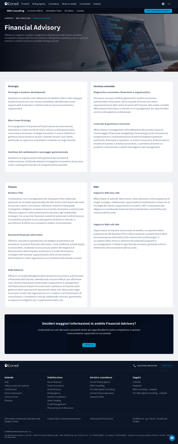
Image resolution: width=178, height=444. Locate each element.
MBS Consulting (23, 18)
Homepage (9, 18)
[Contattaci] (172, 438)
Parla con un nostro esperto (158, 11)
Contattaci (89, 345)
